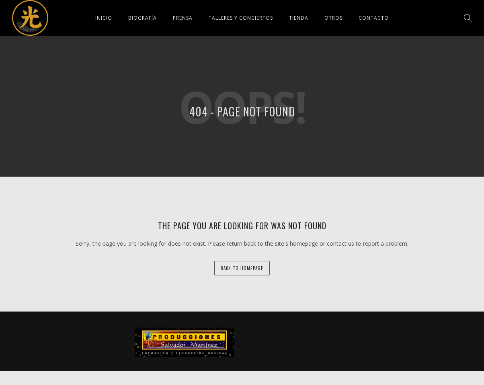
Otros (333, 17)
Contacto (374, 17)
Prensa (183, 17)
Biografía (142, 17)
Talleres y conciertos (241, 17)
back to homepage (242, 268)
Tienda (298, 17)
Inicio (103, 17)
